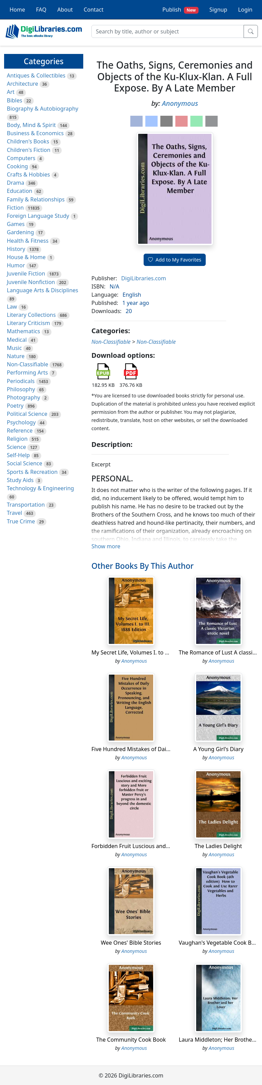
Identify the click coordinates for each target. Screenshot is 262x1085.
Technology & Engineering (40, 488)
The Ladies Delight (218, 846)
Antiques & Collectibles (36, 75)
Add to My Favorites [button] (174, 259)
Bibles (14, 100)
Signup (218, 9)
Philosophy (21, 389)
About (65, 9)
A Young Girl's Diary (218, 749)
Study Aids (20, 480)
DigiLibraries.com (143, 278)
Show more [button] (105, 546)
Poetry (15, 405)
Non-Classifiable (27, 364)
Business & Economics (35, 133)
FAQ (41, 9)
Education (19, 191)
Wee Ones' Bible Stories (131, 942)
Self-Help (18, 455)
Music (14, 348)
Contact (93, 9)
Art (11, 92)
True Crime (21, 521)
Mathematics (23, 331)
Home (17, 9)
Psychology (21, 422)
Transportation (26, 504)
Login (245, 9)
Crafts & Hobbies (28, 174)
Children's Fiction (28, 150)
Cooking (17, 166)
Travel (14, 513)
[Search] (167, 31)
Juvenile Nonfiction (31, 282)
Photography (23, 397)
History (16, 249)
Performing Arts (27, 372)
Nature (16, 356)
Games (16, 224)
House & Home (26, 257)
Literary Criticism (28, 323)
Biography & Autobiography (42, 108)
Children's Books (28, 141)
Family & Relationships (35, 199)
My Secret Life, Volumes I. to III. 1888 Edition (148, 652)
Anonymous (180, 103)
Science (16, 447)
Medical (17, 339)
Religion (17, 438)
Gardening (20, 232)
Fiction (15, 207)
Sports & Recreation (32, 472)
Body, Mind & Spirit (31, 125)
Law (12, 306)
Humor (16, 265)
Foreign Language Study (38, 216)
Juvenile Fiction (26, 273)
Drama (15, 182)
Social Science (24, 463)
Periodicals (21, 381)
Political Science (27, 414)
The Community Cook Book (131, 1039)
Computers (21, 158)
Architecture (22, 83)
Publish (180, 10)
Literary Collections (31, 315)
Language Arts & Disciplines (42, 290)
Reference (19, 430)
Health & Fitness (27, 240)
